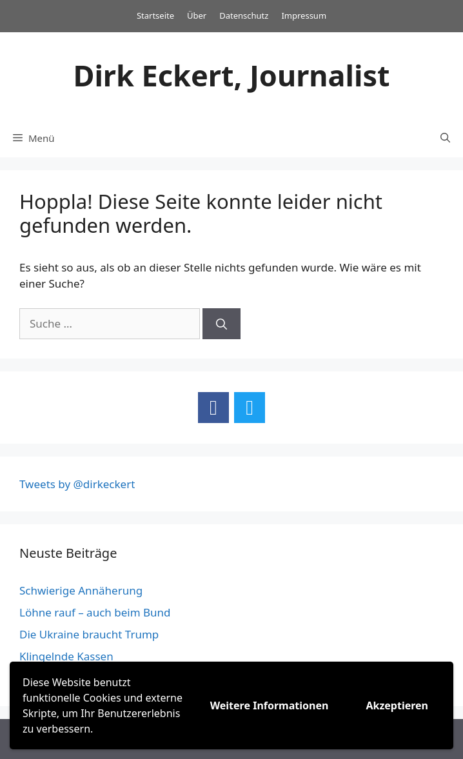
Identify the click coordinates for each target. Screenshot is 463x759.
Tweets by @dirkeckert (77, 484)
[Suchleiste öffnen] (445, 138)
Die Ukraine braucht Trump (89, 634)
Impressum (303, 15)
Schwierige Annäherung (81, 590)
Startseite (155, 15)
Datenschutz (243, 15)
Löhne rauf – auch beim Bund (95, 612)
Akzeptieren (397, 705)
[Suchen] (221, 323)
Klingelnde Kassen (66, 656)
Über (196, 15)
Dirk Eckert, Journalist (231, 75)
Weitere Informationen (269, 705)
